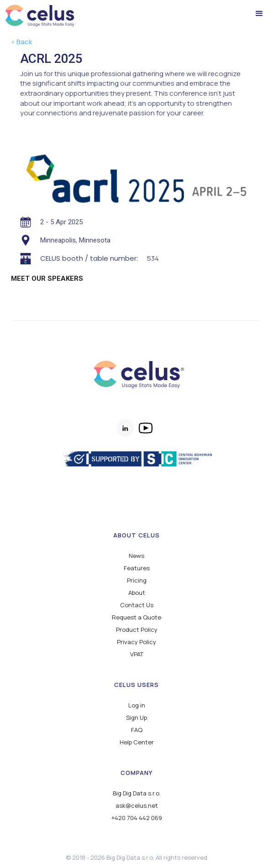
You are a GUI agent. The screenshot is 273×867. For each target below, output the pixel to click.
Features (137, 568)
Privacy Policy (136, 642)
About (136, 593)
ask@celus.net (137, 806)
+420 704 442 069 (136, 818)
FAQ (136, 730)
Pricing (137, 580)
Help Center (137, 742)
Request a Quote (136, 617)
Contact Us (136, 605)
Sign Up (136, 718)
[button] (259, 13)
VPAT (136, 654)
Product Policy (137, 630)
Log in (136, 705)
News (136, 556)
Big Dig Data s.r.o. (137, 793)
